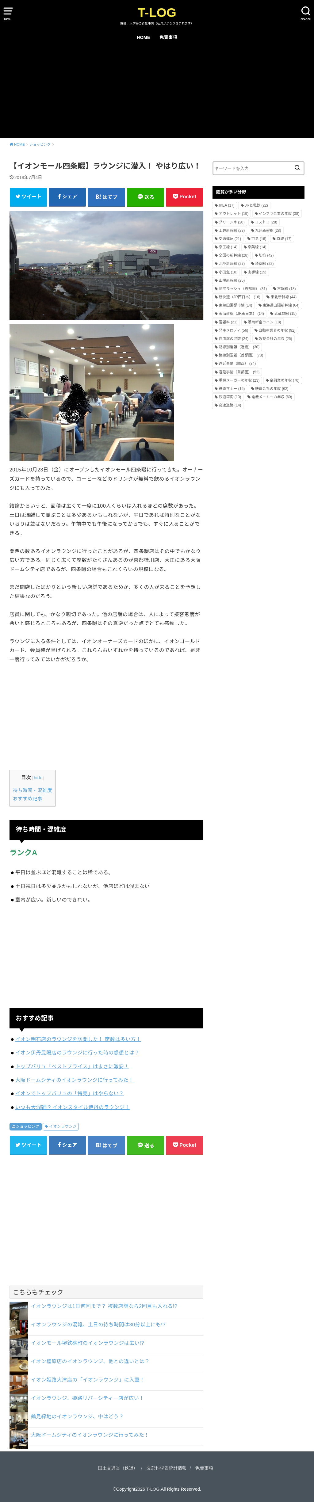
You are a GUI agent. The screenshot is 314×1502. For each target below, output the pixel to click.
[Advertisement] (157, 92)
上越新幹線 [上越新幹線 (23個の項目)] (232, 230)
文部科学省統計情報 (167, 1468)
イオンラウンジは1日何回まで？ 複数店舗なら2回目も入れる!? (104, 1306)
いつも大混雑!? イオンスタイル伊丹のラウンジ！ (72, 1107)
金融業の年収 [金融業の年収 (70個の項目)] (285, 380)
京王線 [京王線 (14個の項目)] (228, 247)
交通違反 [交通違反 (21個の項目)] (230, 239)
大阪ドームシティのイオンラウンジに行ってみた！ (74, 1080)
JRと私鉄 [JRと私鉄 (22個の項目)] (256, 205)
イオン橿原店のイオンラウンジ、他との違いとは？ (90, 1361)
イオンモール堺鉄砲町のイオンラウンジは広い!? (87, 1343)
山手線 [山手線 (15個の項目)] (257, 272)
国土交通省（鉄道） (118, 1468)
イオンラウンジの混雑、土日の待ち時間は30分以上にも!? (98, 1324)
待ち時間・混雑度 (32, 790)
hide (38, 777)
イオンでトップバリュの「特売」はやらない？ (69, 1093)
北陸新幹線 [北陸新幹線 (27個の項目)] (232, 263)
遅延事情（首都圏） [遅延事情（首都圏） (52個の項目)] (239, 372)
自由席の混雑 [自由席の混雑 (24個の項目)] (233, 339)
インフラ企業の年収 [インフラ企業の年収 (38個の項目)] (279, 214)
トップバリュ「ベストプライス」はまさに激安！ (72, 1066)
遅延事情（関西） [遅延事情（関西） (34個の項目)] (237, 363)
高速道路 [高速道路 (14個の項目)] (230, 405)
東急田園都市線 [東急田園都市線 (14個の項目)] (235, 305)
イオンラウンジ (62, 1126)
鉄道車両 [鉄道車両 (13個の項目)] (230, 397)
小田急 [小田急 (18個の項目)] (228, 272)
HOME (143, 37)
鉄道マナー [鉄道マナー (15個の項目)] (232, 389)
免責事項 (168, 37)
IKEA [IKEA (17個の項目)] (226, 205)
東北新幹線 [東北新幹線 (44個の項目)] (283, 297)
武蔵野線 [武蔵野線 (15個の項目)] (285, 313)
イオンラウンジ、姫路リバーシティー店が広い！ (87, 1398)
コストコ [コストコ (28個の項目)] (266, 222)
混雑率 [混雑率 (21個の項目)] (228, 322)
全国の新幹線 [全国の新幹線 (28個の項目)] (233, 255)
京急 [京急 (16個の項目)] (258, 239)
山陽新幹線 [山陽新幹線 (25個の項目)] (232, 280)
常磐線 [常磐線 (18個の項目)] (286, 289)
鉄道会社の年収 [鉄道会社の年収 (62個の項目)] (272, 389)
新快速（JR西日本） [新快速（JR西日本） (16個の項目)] (239, 297)
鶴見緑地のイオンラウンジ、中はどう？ (77, 1416)
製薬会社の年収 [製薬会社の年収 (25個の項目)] (275, 339)
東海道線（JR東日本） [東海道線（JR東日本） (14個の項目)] (241, 313)
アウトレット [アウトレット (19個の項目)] (233, 214)
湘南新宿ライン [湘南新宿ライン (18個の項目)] (264, 322)
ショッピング (28, 1126)
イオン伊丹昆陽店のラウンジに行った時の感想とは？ (77, 1052)
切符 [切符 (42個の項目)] (266, 255)
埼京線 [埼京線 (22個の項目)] (264, 263)
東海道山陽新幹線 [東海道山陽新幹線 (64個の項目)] (281, 305)
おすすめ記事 (27, 798)
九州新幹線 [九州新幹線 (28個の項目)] (268, 230)
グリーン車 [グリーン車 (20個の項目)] (231, 222)
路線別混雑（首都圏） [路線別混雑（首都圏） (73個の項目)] (241, 355)
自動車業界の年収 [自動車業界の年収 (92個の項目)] (277, 330)
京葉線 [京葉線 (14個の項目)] (257, 247)
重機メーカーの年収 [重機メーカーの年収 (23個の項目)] (239, 380)
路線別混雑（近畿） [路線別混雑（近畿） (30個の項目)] (239, 347)
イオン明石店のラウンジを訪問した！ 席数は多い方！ (78, 1039)
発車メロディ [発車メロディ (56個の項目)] (233, 330)
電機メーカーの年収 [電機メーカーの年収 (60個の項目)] (271, 397)
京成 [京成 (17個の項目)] (284, 239)
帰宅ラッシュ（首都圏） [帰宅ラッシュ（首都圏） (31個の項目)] (243, 289)
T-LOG (157, 13)
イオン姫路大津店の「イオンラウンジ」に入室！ (88, 1379)
